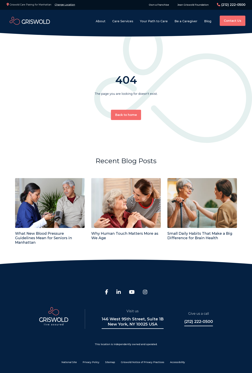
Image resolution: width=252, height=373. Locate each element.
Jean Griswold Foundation (193, 4)
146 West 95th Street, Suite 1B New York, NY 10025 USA (133, 322)
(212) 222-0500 (231, 5)
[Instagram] (145, 292)
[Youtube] (132, 292)
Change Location (65, 4)
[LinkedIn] (118, 292)
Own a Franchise (159, 4)
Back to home (126, 115)
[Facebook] (106, 292)
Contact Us (232, 21)
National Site (69, 362)
